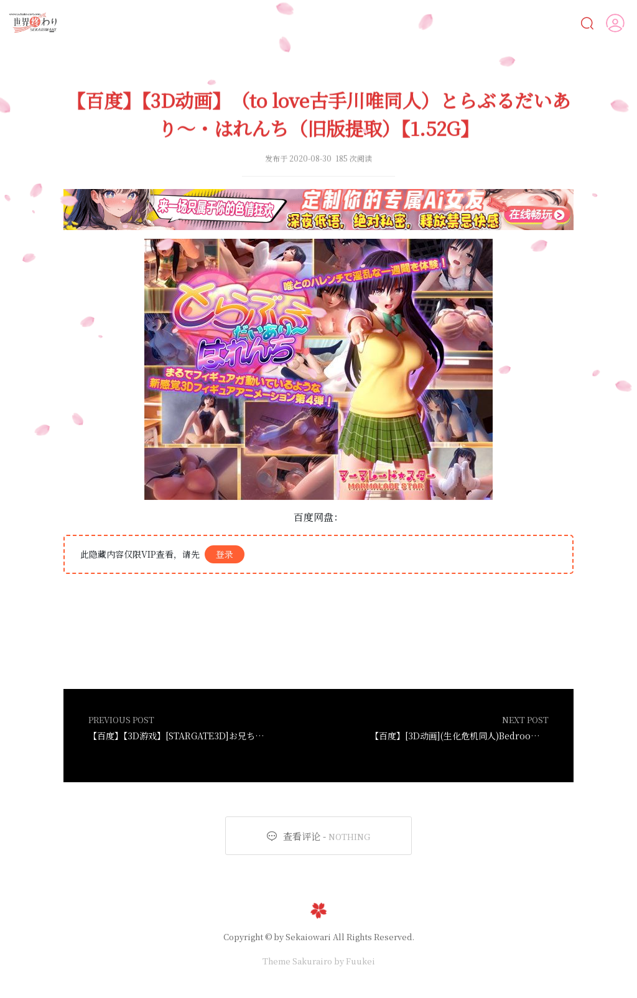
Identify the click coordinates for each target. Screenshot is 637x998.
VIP (562, 23)
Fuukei (360, 961)
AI (217, 23)
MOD (449, 23)
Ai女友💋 (170, 23)
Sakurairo (312, 961)
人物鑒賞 (508, 22)
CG (304, 23)
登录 (224, 554)
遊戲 (398, 23)
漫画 (260, 23)
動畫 (349, 23)
